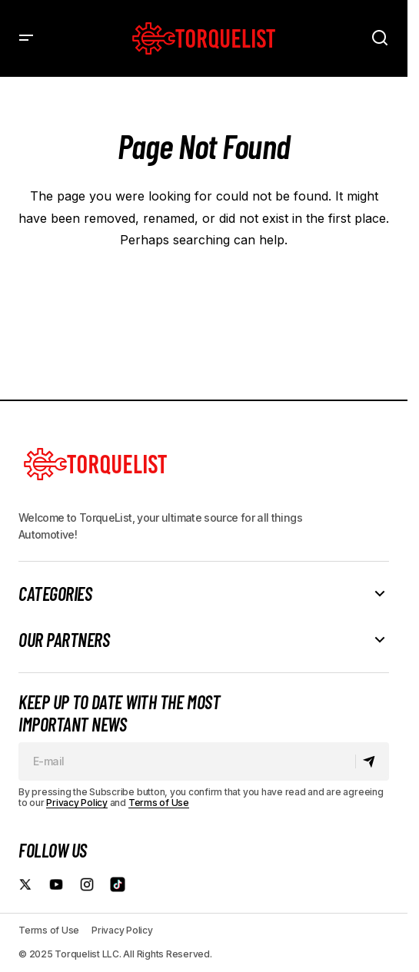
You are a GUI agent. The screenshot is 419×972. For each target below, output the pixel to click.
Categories (54, 594)
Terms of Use (158, 802)
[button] (26, 38)
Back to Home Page (204, 285)
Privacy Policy (77, 802)
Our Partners (63, 640)
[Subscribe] (371, 761)
